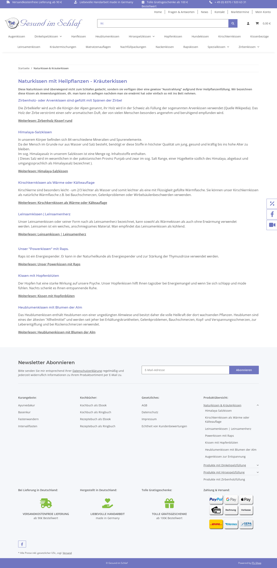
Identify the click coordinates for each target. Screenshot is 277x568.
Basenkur (24, 412)
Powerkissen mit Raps (219, 435)
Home (158, 12)
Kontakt (220, 12)
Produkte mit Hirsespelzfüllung (224, 472)
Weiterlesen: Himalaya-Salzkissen (43, 171)
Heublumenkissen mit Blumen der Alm (230, 449)
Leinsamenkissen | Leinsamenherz (228, 429)
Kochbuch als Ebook (93, 405)
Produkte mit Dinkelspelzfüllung (225, 465)
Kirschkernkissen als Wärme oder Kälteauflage (227, 419)
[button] (248, 23)
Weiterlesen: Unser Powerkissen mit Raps (49, 264)
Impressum (149, 419)
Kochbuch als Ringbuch (95, 412)
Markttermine (240, 12)
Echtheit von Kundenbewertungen (164, 426)
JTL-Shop (256, 563)
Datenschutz (150, 412)
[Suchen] (232, 23)
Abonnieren (244, 370)
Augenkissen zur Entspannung (225, 456)
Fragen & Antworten (181, 12)
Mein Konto (263, 12)
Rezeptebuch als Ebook (95, 419)
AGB (144, 405)
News (204, 12)
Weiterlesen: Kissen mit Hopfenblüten (46, 296)
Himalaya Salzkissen (218, 410)
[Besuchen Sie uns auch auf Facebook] (22, 544)
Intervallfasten (27, 426)
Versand (67, 553)
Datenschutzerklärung (87, 371)
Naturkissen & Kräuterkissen (222, 405)
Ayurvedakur (26, 405)
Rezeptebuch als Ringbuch (97, 426)
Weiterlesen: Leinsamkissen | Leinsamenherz (52, 234)
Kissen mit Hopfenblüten (221, 442)
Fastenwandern (28, 419)
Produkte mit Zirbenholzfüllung (224, 479)
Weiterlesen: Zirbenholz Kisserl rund (45, 120)
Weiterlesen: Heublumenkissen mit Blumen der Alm (56, 332)
